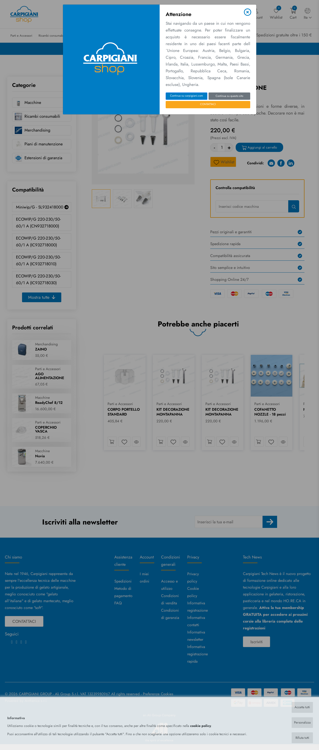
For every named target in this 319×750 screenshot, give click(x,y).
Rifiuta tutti (301, 737)
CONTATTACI (208, 104)
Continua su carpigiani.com (186, 96)
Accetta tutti (301, 706)
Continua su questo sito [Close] (229, 96)
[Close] (247, 12)
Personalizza (301, 722)
